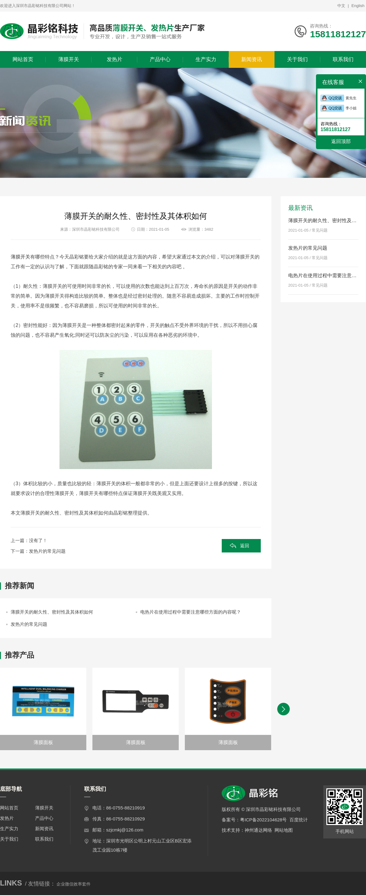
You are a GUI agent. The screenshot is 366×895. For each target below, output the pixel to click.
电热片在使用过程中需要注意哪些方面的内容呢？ (190, 611)
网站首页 (9, 807)
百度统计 (298, 819)
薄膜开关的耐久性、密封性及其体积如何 (52, 611)
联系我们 (44, 839)
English (357, 5)
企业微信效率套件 (73, 884)
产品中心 (44, 818)
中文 (341, 5)
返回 (244, 545)
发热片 (7, 818)
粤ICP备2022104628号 (263, 819)
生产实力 (9, 828)
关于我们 (9, 839)
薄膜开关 (20, 256)
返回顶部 (341, 141)
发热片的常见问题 (47, 551)
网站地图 (283, 830)
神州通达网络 (258, 830)
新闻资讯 (44, 828)
